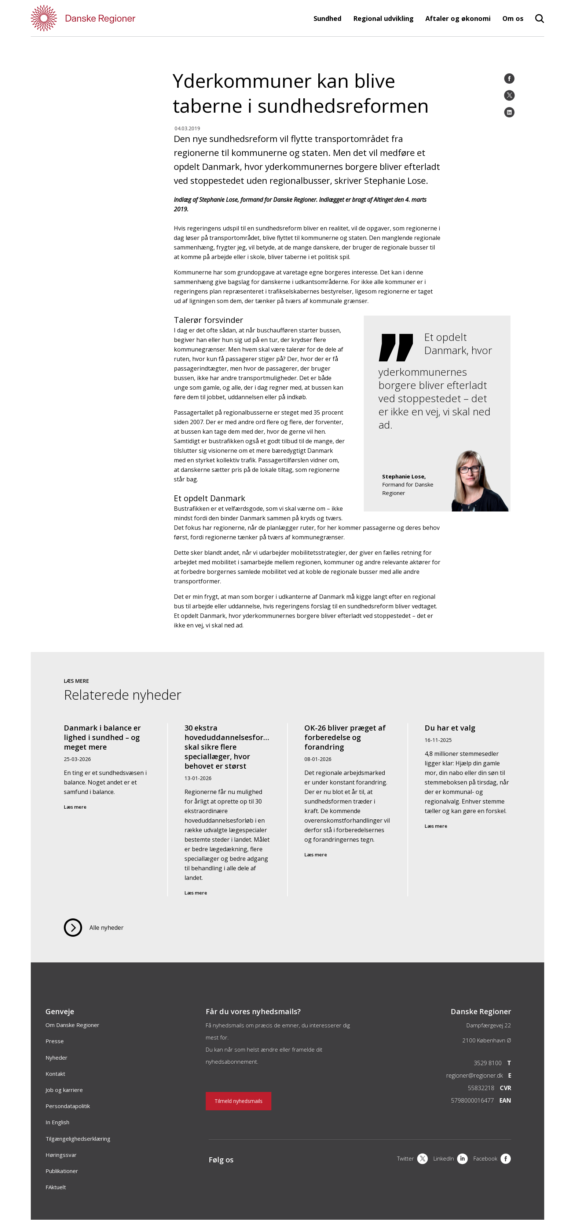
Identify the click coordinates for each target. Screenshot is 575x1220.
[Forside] (104, 18)
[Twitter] (509, 95)
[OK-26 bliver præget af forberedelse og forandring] (348, 810)
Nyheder (56, 1057)
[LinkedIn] (509, 112)
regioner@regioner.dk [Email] (474, 1075)
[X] (412, 1159)
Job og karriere (64, 1089)
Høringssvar (61, 1154)
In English (57, 1122)
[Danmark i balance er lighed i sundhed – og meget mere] (107, 810)
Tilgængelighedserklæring (77, 1138)
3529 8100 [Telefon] (488, 1063)
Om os (512, 18)
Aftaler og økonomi (458, 18)
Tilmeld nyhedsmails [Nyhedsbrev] (239, 1100)
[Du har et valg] (468, 810)
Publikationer (61, 1171)
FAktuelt (55, 1187)
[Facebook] (509, 78)
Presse (54, 1041)
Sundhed (327, 18)
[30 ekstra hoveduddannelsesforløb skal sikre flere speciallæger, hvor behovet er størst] (228, 810)
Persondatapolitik (67, 1106)
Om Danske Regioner (72, 1024)
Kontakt (55, 1073)
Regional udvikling (383, 18)
